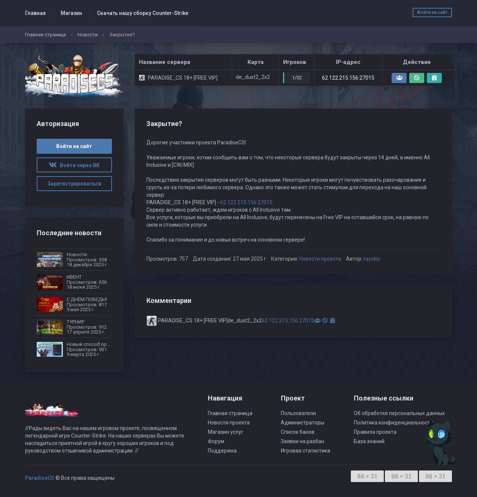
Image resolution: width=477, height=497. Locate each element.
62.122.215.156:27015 (348, 78)
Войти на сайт (432, 12)
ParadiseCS (39, 478)
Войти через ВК (74, 165)
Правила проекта (375, 432)
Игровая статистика (305, 451)
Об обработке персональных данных (399, 413)
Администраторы (302, 423)
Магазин (71, 13)
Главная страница (45, 34)
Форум (216, 441)
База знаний (369, 441)
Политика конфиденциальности (393, 423)
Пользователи (298, 413)
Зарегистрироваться (74, 184)
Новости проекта (320, 259)
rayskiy (372, 259)
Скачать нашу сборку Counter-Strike (142, 13)
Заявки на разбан (302, 441)
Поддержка (222, 451)
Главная (35, 13)
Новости (88, 34)
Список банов (298, 432)
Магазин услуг (225, 432)
